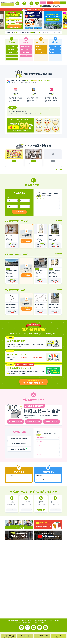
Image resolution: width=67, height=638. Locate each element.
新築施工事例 (39, 476)
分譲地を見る (52, 49)
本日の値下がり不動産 (56, 32)
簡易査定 (43, 3)
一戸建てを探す (10, 49)
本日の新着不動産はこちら (44, 32)
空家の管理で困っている (42, 437)
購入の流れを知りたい (41, 199)
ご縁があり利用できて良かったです (17, 111)
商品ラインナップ (40, 480)
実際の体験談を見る (53, 109)
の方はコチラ (15, 421)
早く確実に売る (19, 443)
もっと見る (56, 82)
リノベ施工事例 (10, 476)
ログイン (63, 3)
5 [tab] (34, 28)
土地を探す (9, 52)
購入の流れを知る (10, 55)
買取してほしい (40, 454)
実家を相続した (40, 442)
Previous (1, 20)
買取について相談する (25, 49)
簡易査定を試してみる (25, 46)
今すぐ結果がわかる (19, 438)
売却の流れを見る (24, 55)
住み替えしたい (40, 446)
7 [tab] (37, 28)
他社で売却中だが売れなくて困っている (45, 450)
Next (65, 20)
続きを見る (40, 113)
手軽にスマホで (19, 449)
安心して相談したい (41, 207)
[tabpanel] (33, 20)
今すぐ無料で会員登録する (33, 382)
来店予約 (50, 3)
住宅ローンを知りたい (41, 203)
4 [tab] (32, 28)
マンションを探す (11, 46)
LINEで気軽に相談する (25, 52)
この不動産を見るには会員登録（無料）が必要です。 (26, 236)
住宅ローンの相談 (10, 59)
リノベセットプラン (39, 52)
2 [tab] (29, 28)
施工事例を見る (39, 49)
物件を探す (38, 46)
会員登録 (56, 3)
